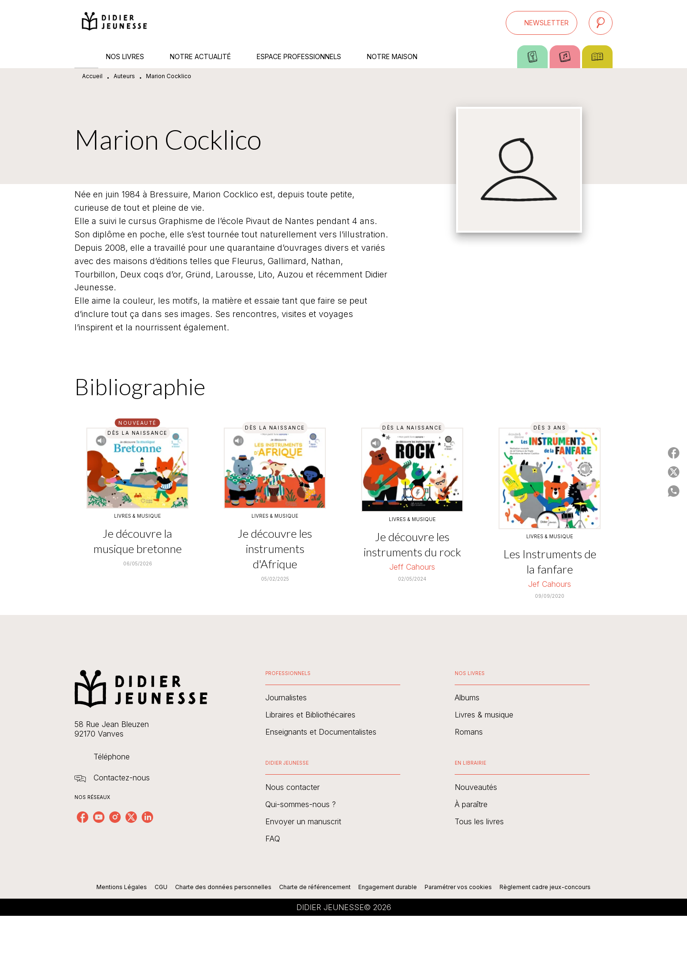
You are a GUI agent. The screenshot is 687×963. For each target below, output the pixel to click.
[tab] (86, 56)
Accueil (92, 76)
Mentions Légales (121, 887)
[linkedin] (147, 817)
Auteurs (124, 76)
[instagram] (115, 817)
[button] (541, 23)
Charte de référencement (315, 887)
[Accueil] (114, 22)
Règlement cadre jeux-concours (545, 887)
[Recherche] (601, 23)
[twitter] (131, 817)
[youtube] (99, 817)
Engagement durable (387, 887)
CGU (161, 887)
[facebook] (82, 817)
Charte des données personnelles (223, 887)
